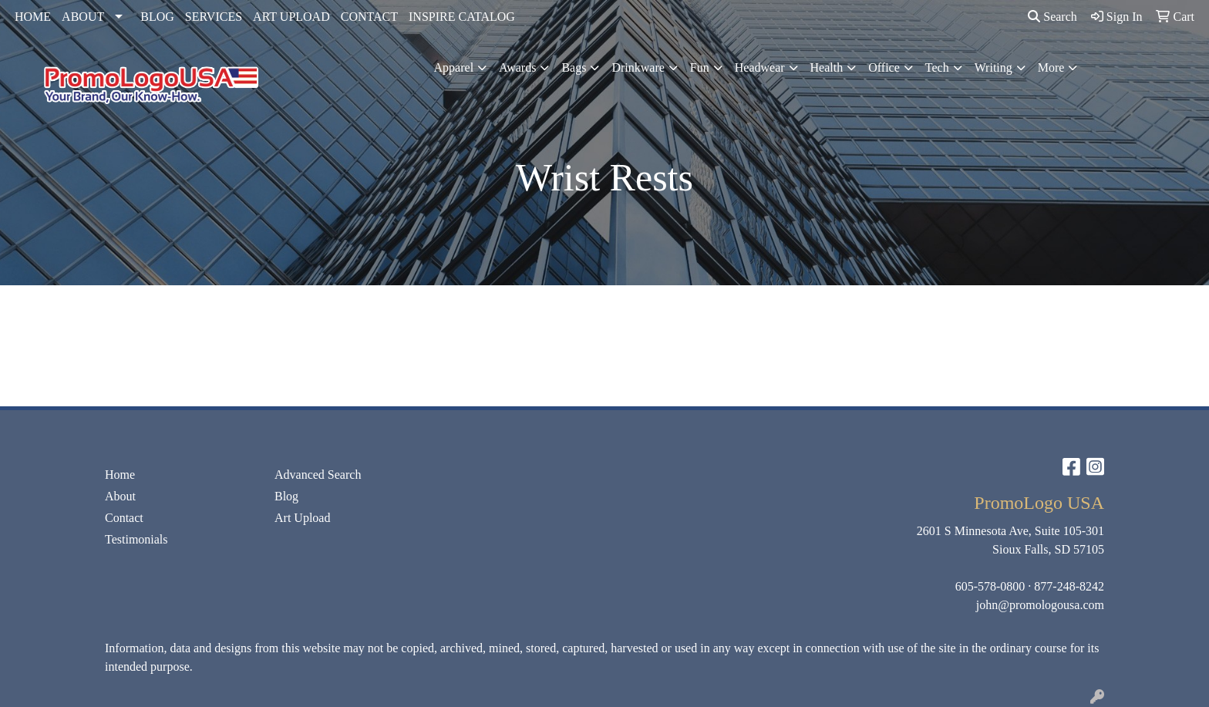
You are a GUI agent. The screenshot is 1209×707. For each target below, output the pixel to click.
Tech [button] (937, 67)
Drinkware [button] (637, 67)
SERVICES (213, 16)
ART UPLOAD (291, 16)
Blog (286, 496)
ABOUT (83, 16)
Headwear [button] (760, 67)
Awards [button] (517, 67)
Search (1052, 16)
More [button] (1051, 67)
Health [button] (827, 67)
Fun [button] (699, 67)
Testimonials (136, 539)
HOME (33, 16)
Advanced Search (317, 474)
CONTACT (369, 16)
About (120, 496)
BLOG (157, 16)
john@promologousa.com (1040, 604)
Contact (124, 517)
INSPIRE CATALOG (462, 16)
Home (120, 474)
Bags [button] (573, 67)
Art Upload (302, 517)
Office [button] (884, 67)
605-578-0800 (990, 586)
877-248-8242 (1069, 586)
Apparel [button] (454, 67)
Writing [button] (993, 67)
